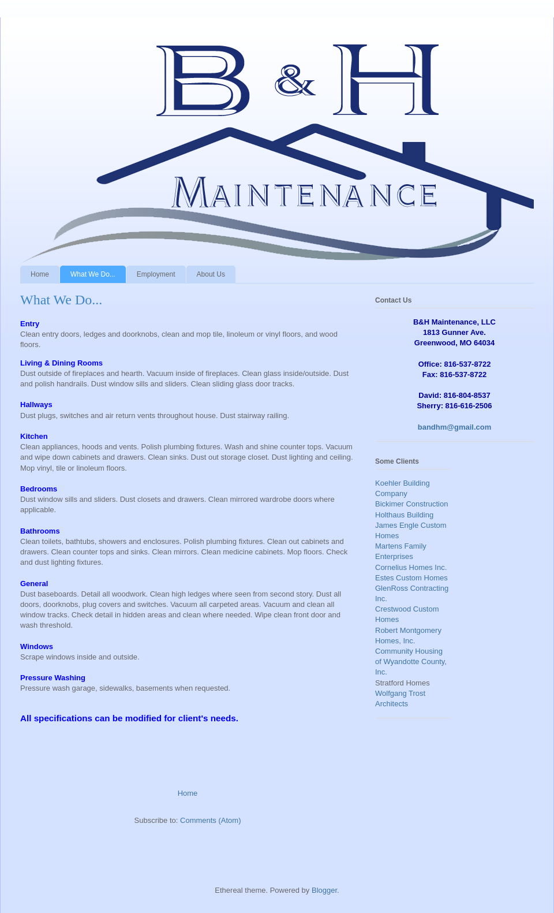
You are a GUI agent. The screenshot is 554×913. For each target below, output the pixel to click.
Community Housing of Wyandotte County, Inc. (411, 661)
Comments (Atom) (210, 820)
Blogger (324, 890)
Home (40, 274)
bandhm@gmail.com (455, 427)
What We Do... (92, 274)
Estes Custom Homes (411, 577)
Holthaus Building (404, 514)
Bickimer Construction (411, 504)
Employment (156, 274)
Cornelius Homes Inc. (411, 567)
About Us (211, 274)
